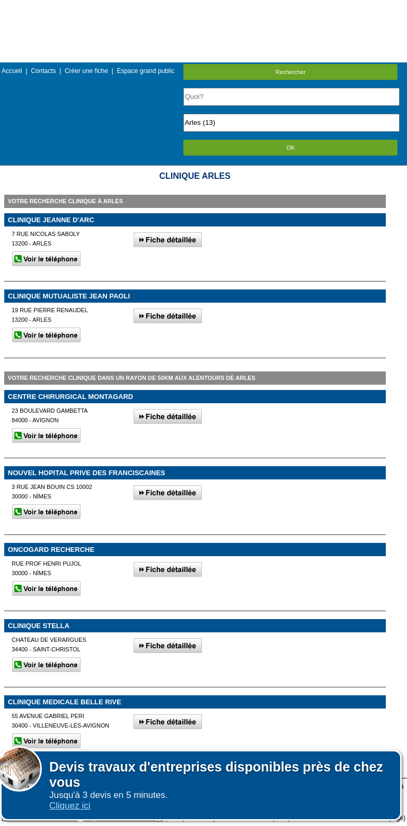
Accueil (12, 71)
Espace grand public (145, 71)
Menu (203, 8)
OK (290, 147)
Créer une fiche (86, 71)
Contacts (43, 71)
